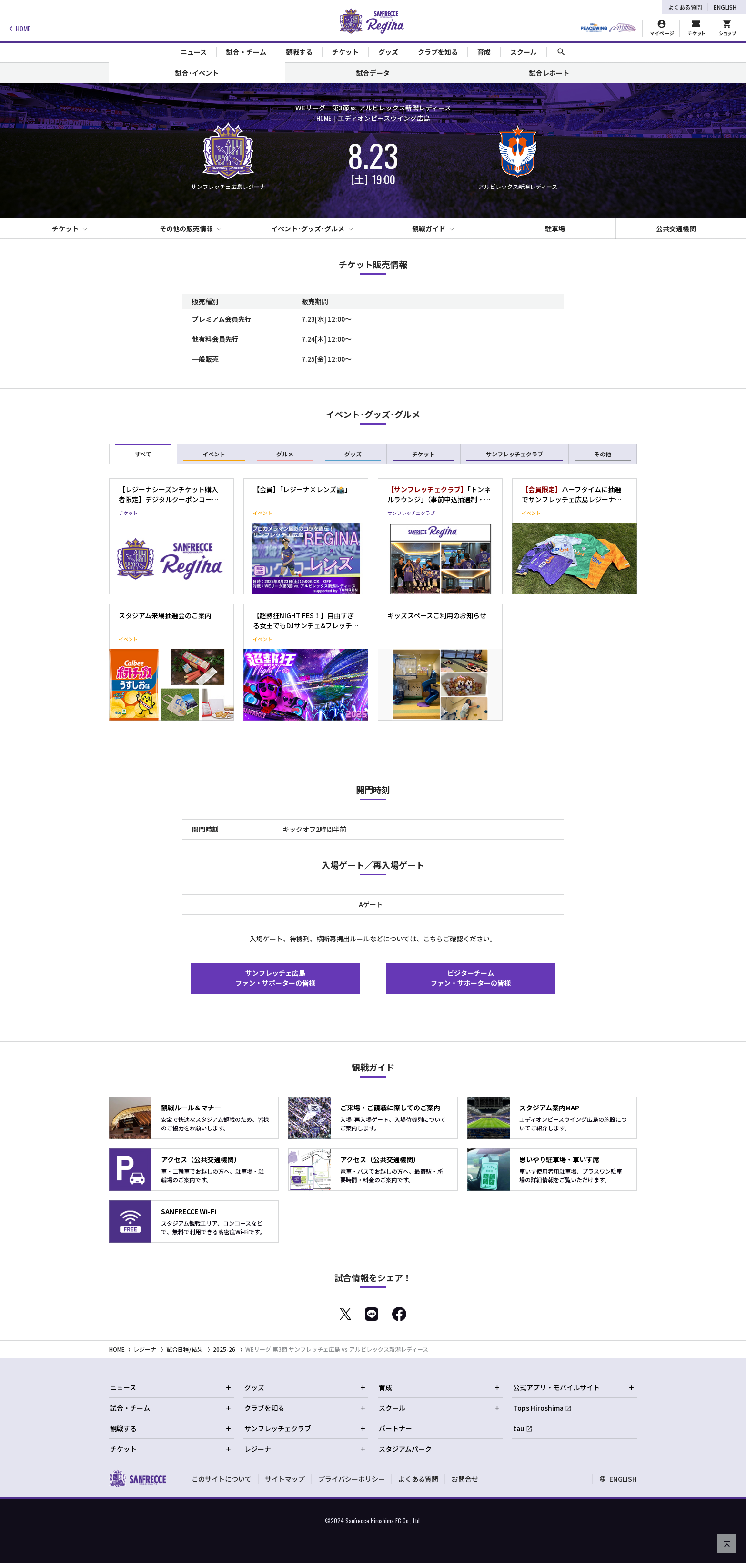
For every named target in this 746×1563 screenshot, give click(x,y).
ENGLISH (725, 7)
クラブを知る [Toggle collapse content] (438, 52)
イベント (214, 455)
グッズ (353, 455)
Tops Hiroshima (538, 1408)
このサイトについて (222, 1479)
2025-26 (224, 1349)
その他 (603, 455)
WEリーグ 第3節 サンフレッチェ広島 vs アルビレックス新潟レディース (336, 1349)
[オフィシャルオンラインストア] (727, 28)
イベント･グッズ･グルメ (307, 228)
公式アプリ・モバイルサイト (574, 1387)
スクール (440, 1408)
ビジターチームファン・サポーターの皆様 (471, 978)
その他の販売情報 (186, 228)
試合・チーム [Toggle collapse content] (246, 52)
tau (518, 1428)
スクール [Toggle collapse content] (523, 52)
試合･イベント (197, 73)
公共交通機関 (676, 228)
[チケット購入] (696, 28)
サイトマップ (285, 1479)
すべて (143, 455)
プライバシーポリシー (351, 1479)
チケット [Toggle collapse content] (345, 52)
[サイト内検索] (561, 52)
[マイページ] (662, 28)
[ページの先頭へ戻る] (726, 1543)
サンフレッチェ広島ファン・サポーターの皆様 (275, 978)
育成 (440, 1387)
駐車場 (555, 228)
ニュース (171, 1387)
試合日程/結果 (184, 1349)
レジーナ (144, 1349)
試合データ (373, 73)
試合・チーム (171, 1408)
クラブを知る (305, 1408)
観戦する (171, 1428)
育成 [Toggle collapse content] (484, 52)
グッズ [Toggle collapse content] (388, 52)
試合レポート (549, 73)
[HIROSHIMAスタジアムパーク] (608, 28)
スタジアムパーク (405, 1449)
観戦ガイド (428, 228)
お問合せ (465, 1479)
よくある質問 (685, 7)
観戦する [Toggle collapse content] (299, 52)
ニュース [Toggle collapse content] (194, 52)
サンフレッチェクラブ (514, 455)
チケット (65, 228)
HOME (18, 28)
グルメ (285, 455)
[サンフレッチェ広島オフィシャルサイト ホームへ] (137, 1478)
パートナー (395, 1428)
